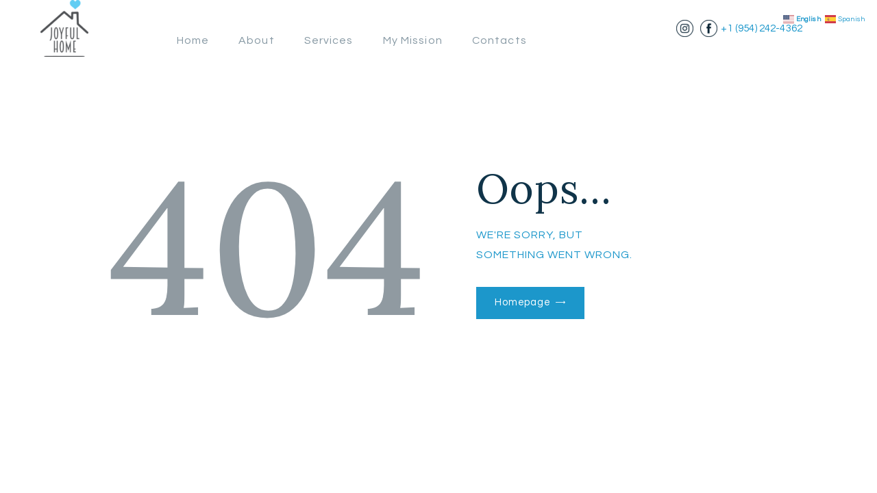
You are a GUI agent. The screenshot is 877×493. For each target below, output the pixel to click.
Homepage (525, 302)
